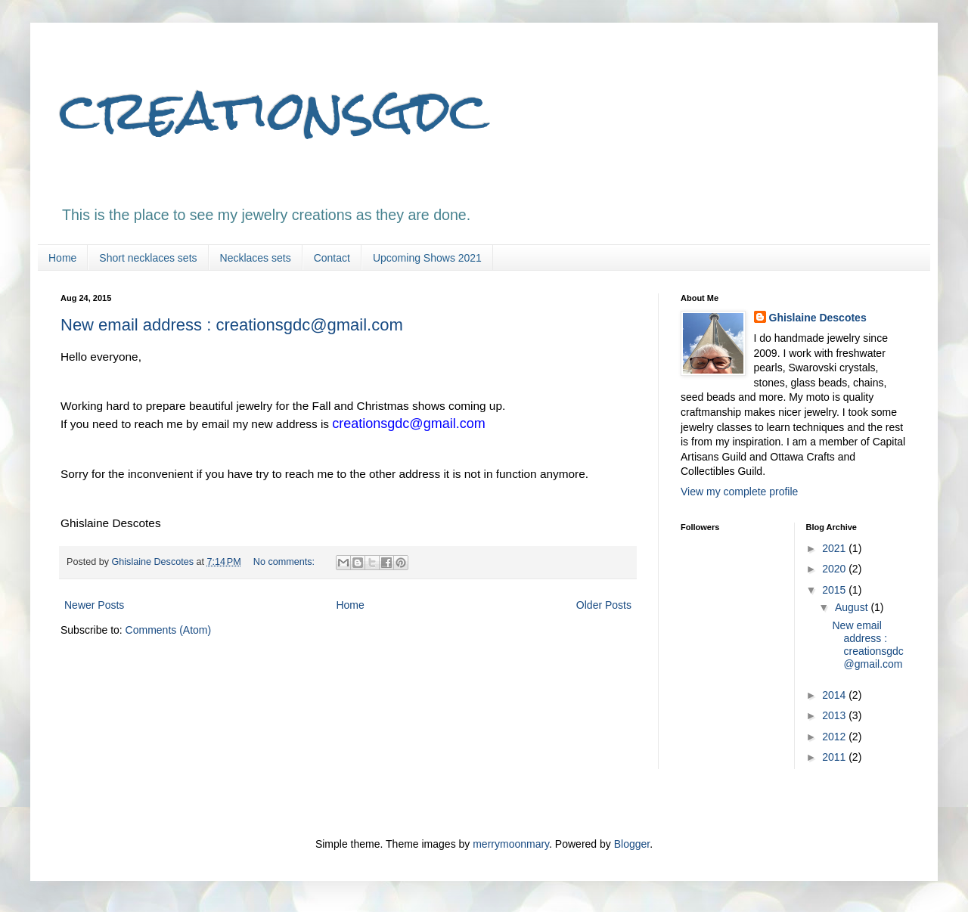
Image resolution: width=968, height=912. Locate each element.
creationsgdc (274, 110)
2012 (835, 737)
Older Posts (603, 605)
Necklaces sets (255, 258)
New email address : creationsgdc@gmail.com (231, 324)
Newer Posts (94, 605)
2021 (835, 548)
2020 (835, 569)
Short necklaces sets (148, 258)
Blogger (632, 844)
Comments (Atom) (169, 630)
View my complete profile (739, 491)
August (852, 607)
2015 (835, 590)
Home (62, 258)
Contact (332, 258)
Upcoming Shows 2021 (427, 258)
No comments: (285, 562)
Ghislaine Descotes (818, 318)
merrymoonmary (511, 844)
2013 (835, 715)
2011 (835, 757)
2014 (835, 695)
